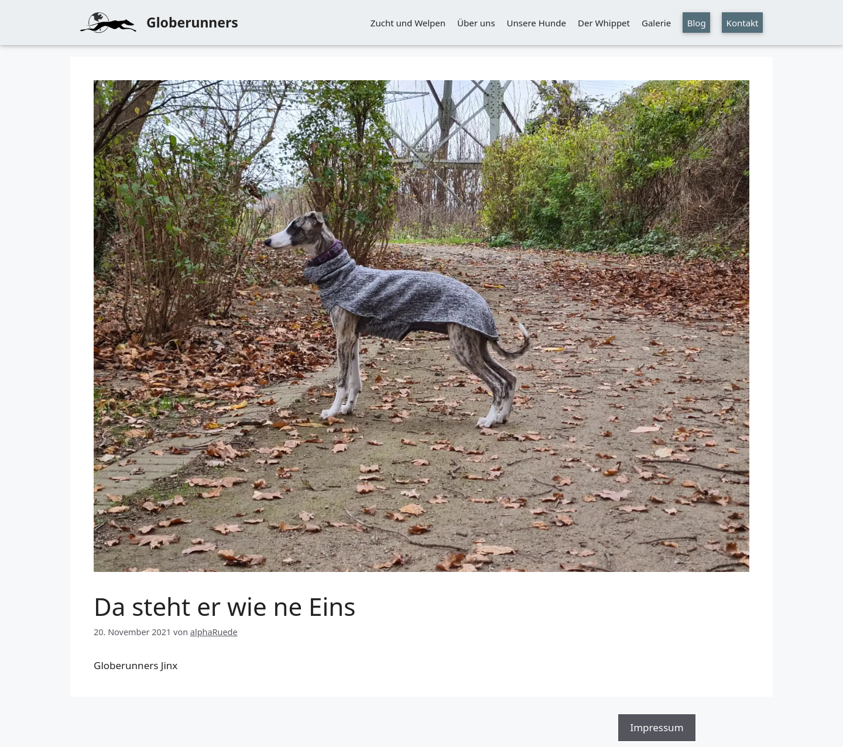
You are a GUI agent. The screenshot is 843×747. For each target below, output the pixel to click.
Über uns (476, 23)
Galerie (656, 23)
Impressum (656, 727)
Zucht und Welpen (408, 23)
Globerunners (192, 22)
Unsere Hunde (536, 23)
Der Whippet (604, 23)
